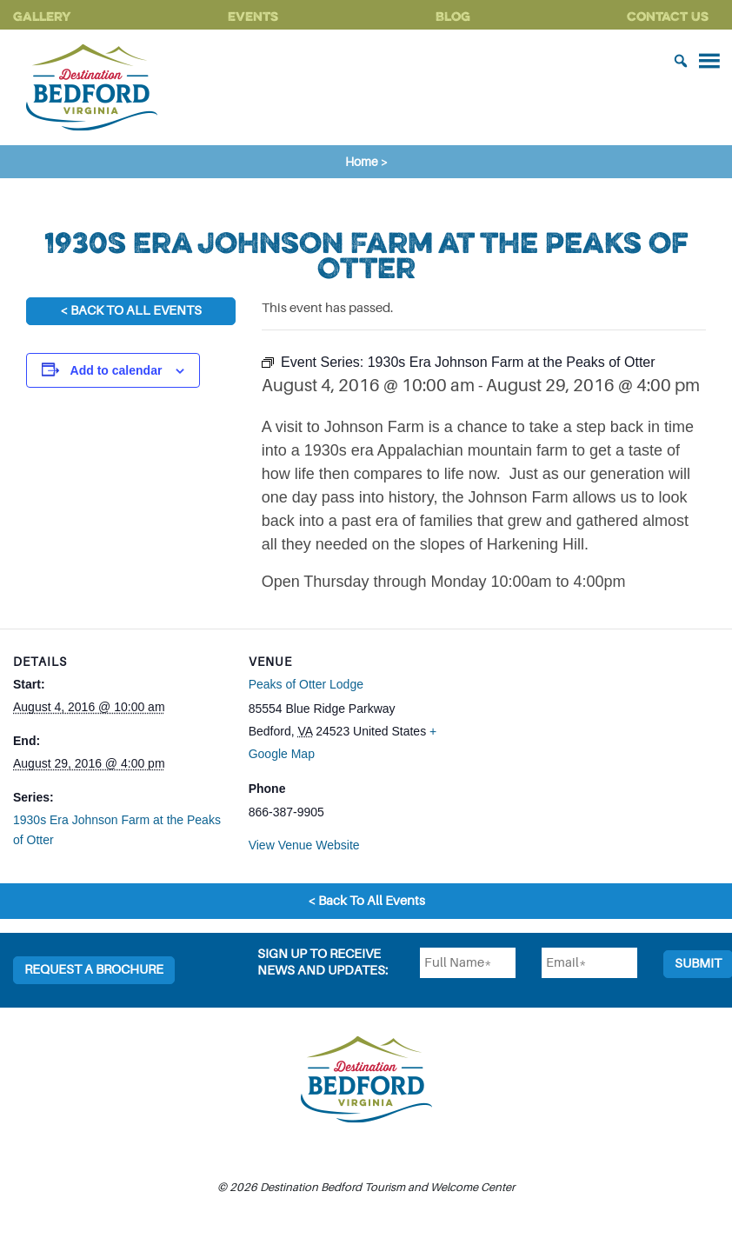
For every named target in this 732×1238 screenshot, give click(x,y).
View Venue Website (304, 845)
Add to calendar (116, 370)
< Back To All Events (131, 310)
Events (253, 16)
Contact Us (668, 16)
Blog (453, 16)
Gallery (42, 16)
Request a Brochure (93, 969)
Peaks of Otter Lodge (306, 684)
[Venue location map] (575, 749)
